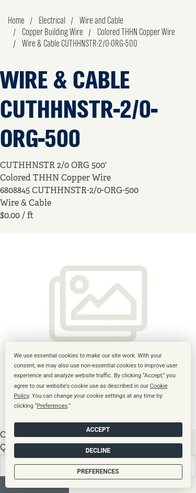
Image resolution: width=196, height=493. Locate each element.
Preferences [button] (52, 405)
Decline (98, 450)
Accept (98, 429)
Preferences (98, 471)
